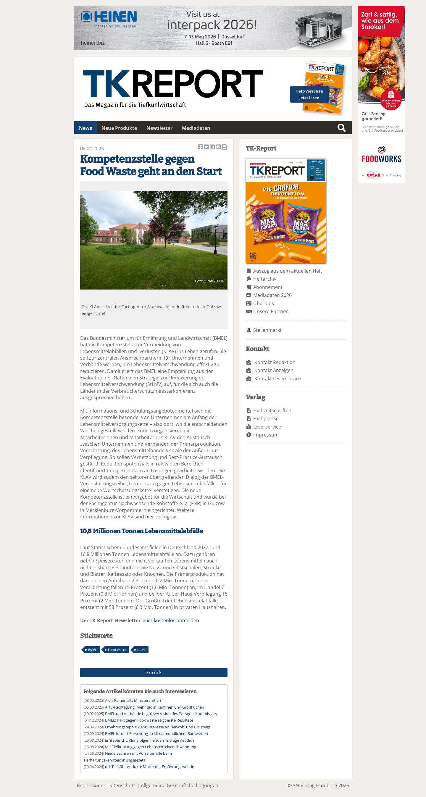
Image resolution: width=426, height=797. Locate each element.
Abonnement (268, 287)
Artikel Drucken (224, 147)
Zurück (154, 672)
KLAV (141, 649)
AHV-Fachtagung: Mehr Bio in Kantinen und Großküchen (154, 707)
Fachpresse (266, 418)
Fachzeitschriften (272, 410)
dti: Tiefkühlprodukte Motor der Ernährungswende (149, 766)
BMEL (92, 649)
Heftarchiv (264, 279)
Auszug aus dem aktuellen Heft (287, 271)
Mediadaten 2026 (272, 295)
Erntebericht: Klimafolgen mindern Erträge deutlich (149, 740)
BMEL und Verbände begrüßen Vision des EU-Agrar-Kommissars (161, 713)
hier (149, 516)
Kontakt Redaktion (275, 362)
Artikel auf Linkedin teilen (213, 147)
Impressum (266, 434)
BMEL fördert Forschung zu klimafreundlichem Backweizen (156, 733)
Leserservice (267, 426)
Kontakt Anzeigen (273, 370)
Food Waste (117, 649)
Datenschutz (121, 785)
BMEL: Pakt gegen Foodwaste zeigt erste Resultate (149, 720)
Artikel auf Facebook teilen (201, 147)
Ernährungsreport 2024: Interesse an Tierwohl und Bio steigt (157, 727)
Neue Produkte (119, 128)
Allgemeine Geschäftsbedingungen (179, 785)
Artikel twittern (207, 147)
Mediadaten (196, 128)
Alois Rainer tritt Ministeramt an (133, 700)
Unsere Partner (270, 311)
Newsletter (159, 128)
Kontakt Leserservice (277, 378)
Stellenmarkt (267, 330)
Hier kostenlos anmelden (171, 620)
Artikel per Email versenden (219, 147)
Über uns (263, 303)
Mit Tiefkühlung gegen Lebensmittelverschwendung (150, 746)
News (85, 128)
